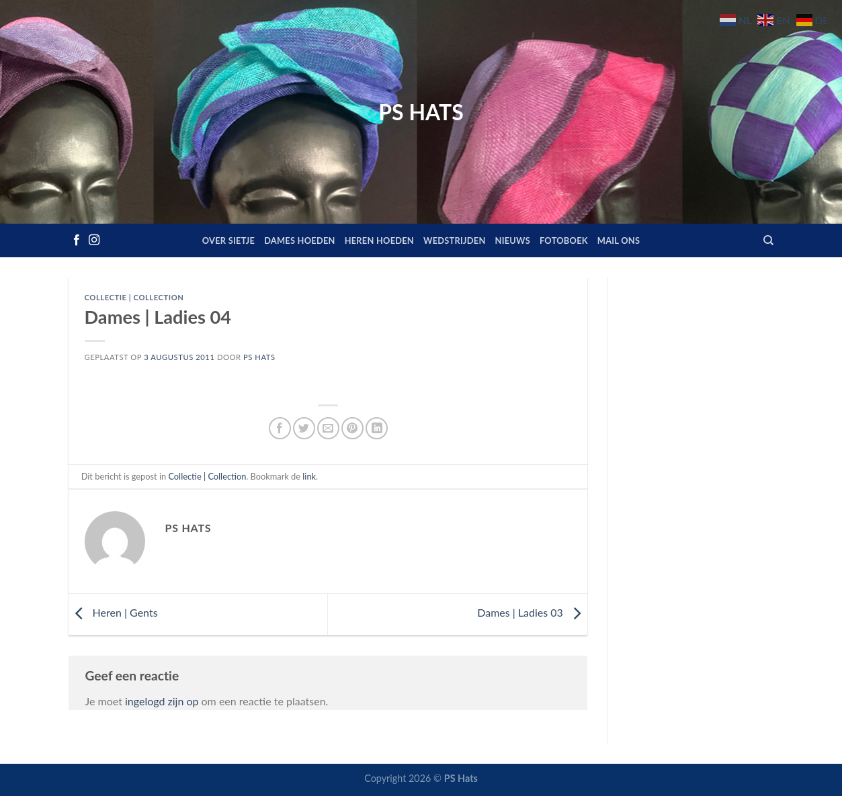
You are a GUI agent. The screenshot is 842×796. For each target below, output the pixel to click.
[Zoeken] (768, 240)
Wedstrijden (454, 240)
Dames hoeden (299, 240)
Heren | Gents (113, 612)
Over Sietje (228, 240)
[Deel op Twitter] (304, 428)
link (309, 476)
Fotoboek (564, 240)
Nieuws (512, 240)
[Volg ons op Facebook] (76, 240)
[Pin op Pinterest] (352, 428)
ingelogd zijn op (161, 701)
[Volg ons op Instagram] (94, 240)
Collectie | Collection (134, 297)
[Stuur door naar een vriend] (328, 428)
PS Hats (420, 112)
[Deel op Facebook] (280, 428)
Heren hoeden (379, 240)
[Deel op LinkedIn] (377, 428)
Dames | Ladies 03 (532, 612)
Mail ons (618, 240)
